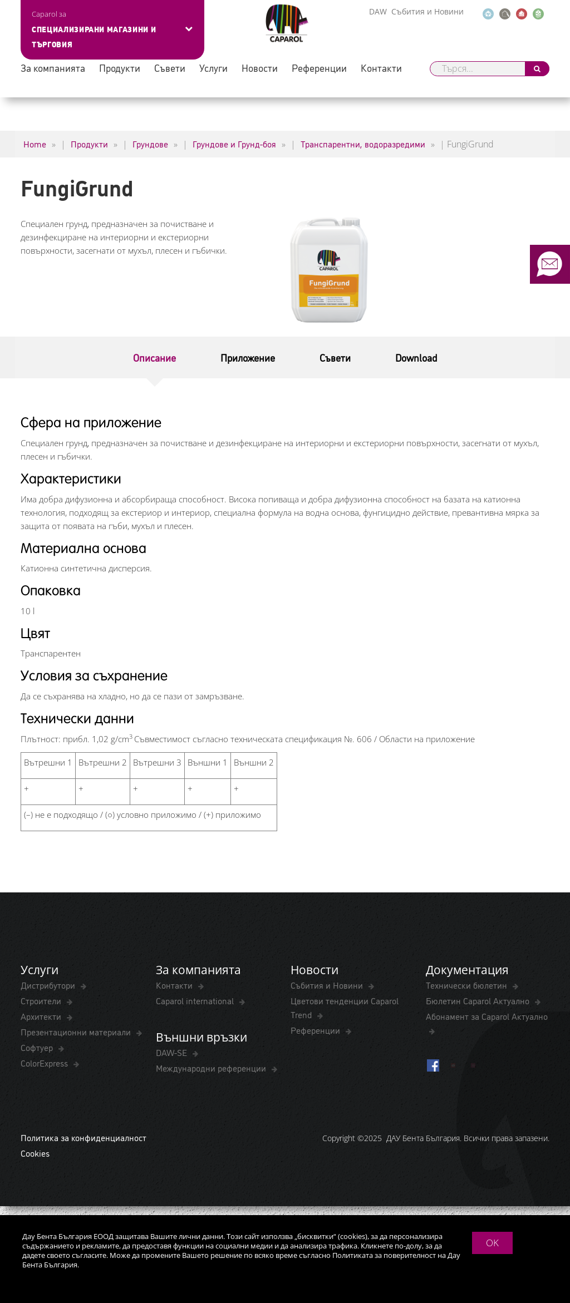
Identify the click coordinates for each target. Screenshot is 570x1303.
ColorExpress (45, 1063)
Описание (154, 357)
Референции (319, 67)
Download (416, 357)
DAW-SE (172, 1052)
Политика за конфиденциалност (83, 1137)
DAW (378, 11)
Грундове (150, 143)
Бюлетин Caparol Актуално (479, 1000)
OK (492, 1242)
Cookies (35, 1153)
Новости (260, 67)
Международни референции (212, 1068)
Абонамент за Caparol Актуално (487, 1016)
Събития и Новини (427, 11)
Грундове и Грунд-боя (234, 143)
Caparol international (196, 1000)
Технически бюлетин (467, 985)
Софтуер (38, 1047)
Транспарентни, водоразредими (363, 143)
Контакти (381, 67)
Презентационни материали (77, 1031)
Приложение (247, 357)
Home (34, 143)
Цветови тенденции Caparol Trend (345, 1007)
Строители (42, 1000)
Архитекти (42, 1016)
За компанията (53, 67)
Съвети (169, 67)
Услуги (213, 67)
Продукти (119, 67)
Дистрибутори (49, 985)
